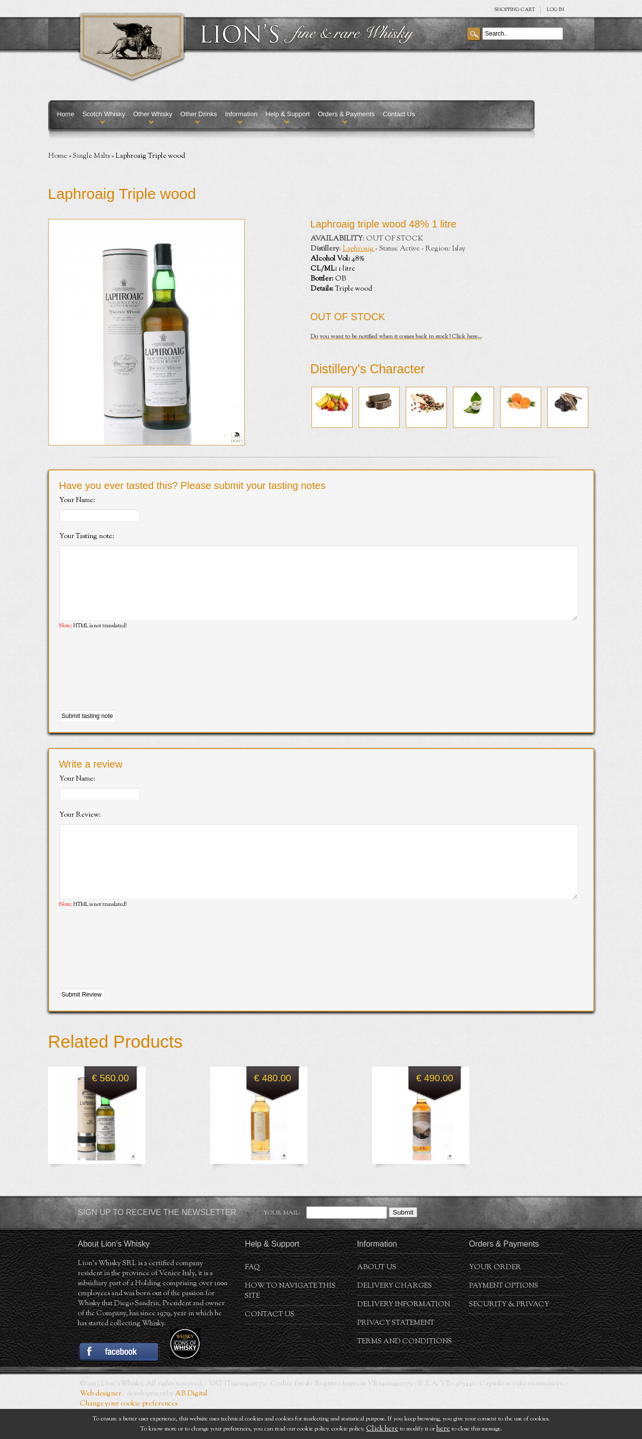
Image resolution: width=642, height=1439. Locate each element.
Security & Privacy (509, 1335)
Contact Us (399, 114)
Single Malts (91, 156)
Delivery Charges (394, 1316)
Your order (495, 1298)
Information (241, 114)
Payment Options (503, 1316)
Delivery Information (403, 1335)
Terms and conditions (404, 1372)
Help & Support (287, 114)
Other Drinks (198, 114)
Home (66, 114)
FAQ (252, 1298)
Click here (382, 1429)
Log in (555, 10)
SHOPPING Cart (514, 10)
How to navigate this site (290, 1321)
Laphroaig (359, 249)
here (443, 1429)
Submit (403, 1242)
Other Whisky (152, 114)
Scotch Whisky (103, 114)
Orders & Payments (346, 114)
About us (376, 1298)
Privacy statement (395, 1353)
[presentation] (135, 685)
